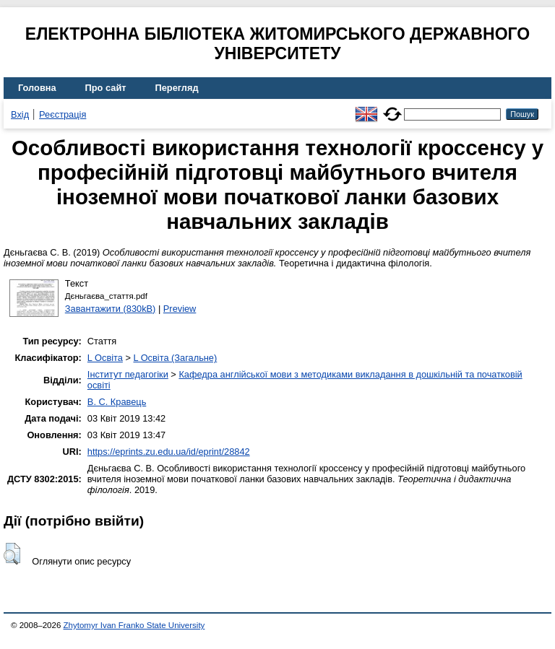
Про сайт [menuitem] (105, 87)
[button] (12, 554)
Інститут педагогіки (127, 374)
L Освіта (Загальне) (175, 357)
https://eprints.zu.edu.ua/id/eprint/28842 (168, 451)
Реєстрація (62, 114)
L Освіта (105, 357)
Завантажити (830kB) (110, 308)
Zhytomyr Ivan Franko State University (134, 625)
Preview (180, 308)
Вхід (20, 114)
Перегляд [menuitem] (177, 87)
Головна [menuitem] (37, 87)
